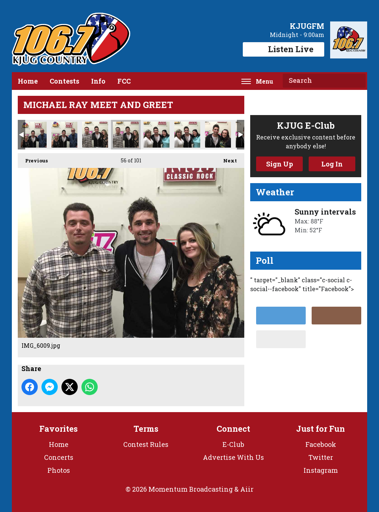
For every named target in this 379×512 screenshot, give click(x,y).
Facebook (320, 444)
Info (98, 81)
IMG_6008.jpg (95, 135)
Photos (58, 470)
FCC (124, 81)
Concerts (58, 457)
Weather (275, 192)
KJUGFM (307, 25)
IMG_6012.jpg (218, 135)
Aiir (247, 489)
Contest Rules (145, 444)
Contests (64, 81)
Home (28, 81)
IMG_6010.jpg (157, 135)
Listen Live (283, 49)
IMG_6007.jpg (64, 135)
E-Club (233, 444)
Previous (33, 158)
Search (357, 80)
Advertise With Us (233, 457)
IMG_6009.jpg (126, 135)
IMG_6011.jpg (187, 135)
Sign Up (279, 163)
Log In (332, 163)
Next (226, 158)
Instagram (320, 470)
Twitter (320, 457)
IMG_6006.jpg (34, 135)
